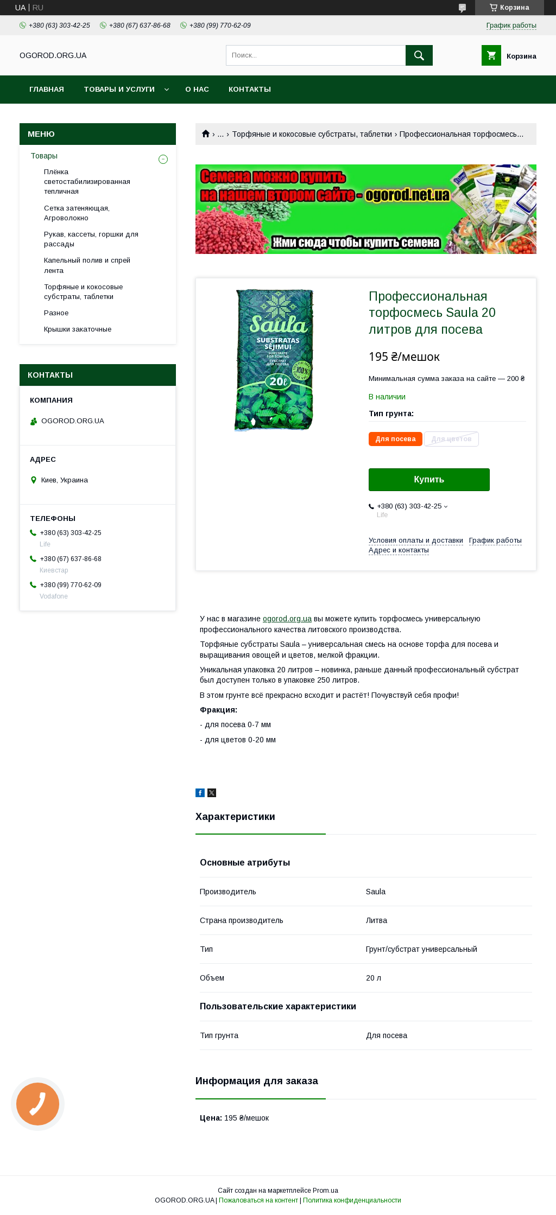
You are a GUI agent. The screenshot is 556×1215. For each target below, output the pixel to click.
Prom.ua (325, 1190)
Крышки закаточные (77, 329)
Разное (56, 313)
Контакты (250, 89)
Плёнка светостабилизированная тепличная (87, 181)
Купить (429, 479)
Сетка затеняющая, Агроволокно (77, 213)
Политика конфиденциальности (352, 1200)
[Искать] (419, 55)
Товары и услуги (119, 89)
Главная (46, 89)
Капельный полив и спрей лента (87, 265)
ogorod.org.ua (287, 618)
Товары (44, 155)
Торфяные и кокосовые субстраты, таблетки (312, 134)
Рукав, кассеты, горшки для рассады (91, 239)
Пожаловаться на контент (258, 1200)
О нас (197, 89)
